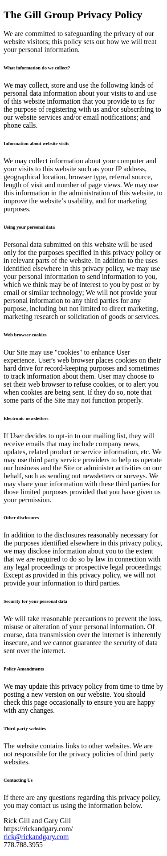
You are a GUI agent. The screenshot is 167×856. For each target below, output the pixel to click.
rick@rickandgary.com (36, 836)
